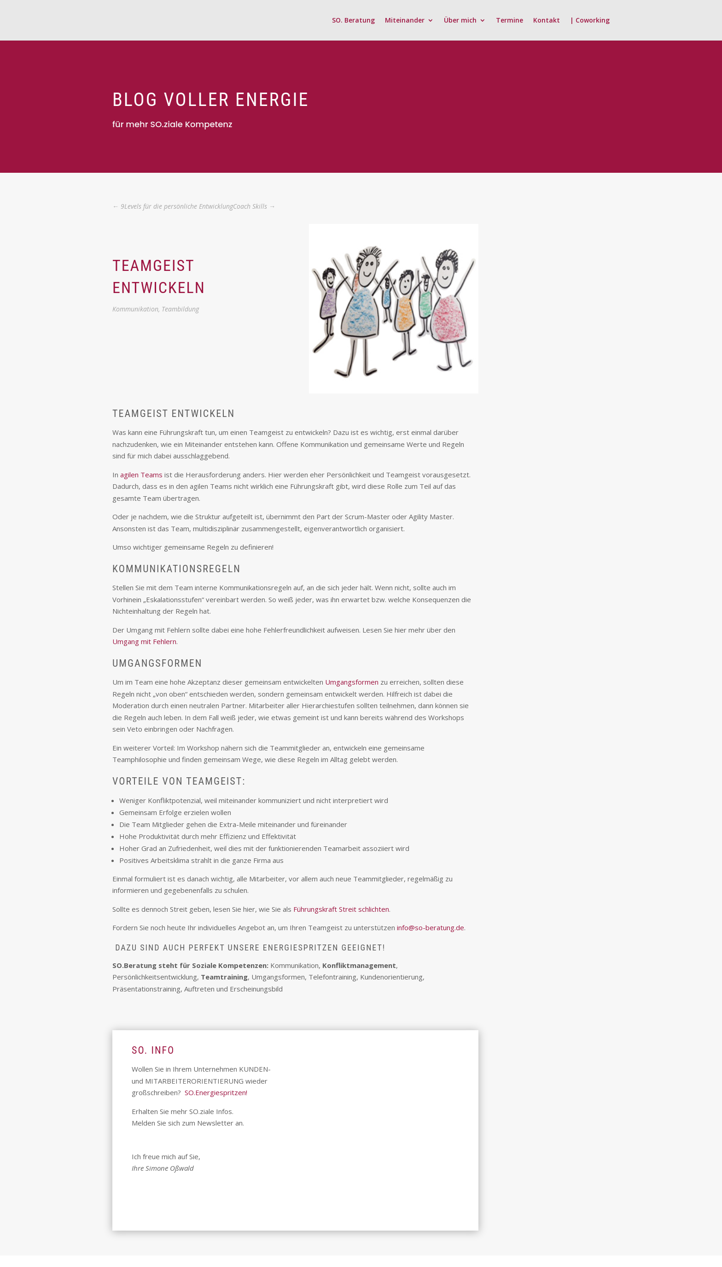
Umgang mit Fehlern (144, 641)
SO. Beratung (353, 20)
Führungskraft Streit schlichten (341, 909)
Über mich (460, 20)
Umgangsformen (351, 681)
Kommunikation (135, 309)
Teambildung (180, 309)
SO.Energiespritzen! (216, 1092)
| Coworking (590, 20)
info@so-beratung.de (430, 927)
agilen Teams (141, 474)
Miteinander (405, 20)
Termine (509, 20)
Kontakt (546, 20)
